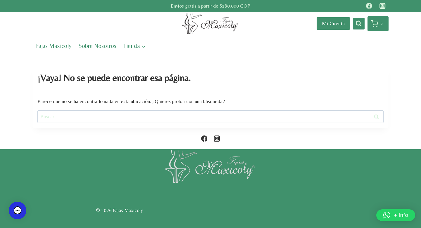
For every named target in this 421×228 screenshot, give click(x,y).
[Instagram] (383, 6)
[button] (395, 215)
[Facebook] (369, 6)
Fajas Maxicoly (53, 45)
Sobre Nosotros (97, 45)
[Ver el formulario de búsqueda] (359, 23)
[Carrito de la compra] (378, 23)
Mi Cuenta (333, 23)
